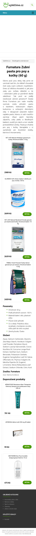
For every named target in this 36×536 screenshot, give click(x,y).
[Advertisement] (18, 34)
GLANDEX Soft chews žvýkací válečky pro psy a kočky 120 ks (18, 180)
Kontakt (7, 519)
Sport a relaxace (9, 504)
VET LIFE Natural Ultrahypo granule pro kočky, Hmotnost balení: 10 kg (18, 138)
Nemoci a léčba (9, 502)
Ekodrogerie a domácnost (20, 61)
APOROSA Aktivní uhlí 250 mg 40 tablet (18, 422)
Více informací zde (26, 533)
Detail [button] (27, 173)
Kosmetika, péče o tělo (11, 499)
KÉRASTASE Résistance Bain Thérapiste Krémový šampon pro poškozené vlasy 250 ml (18, 386)
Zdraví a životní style (11, 509)
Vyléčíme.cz (6, 61)
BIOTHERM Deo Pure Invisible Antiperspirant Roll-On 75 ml (18, 457)
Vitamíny (7, 506)
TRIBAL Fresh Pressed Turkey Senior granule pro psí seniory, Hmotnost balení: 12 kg (18, 264)
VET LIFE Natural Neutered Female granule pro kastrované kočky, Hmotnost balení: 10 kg (18, 221)
